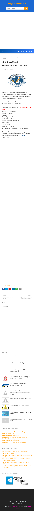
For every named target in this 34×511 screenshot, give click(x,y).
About (15, 501)
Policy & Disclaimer (17, 503)
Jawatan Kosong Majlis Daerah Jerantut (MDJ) (21, 420)
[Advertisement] (17, 30)
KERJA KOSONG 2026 (17, 3)
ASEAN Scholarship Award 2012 (18, 356)
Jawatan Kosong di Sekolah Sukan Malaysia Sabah (19, 370)
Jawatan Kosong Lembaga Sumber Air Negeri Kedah (20, 399)
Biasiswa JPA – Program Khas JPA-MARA (14, 442)
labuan (13, 285)
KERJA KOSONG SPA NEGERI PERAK (19, 405)
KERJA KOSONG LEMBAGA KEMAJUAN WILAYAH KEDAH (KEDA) (20, 377)
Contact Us (23, 501)
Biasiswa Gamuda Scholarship (10, 440)
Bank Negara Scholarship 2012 (18, 363)
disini (23, 135)
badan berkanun (10, 57)
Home (3, 57)
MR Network (5, 69)
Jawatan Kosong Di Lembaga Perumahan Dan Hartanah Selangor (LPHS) (20, 392)
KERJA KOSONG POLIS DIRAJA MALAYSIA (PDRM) (20, 413)
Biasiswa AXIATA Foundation (10, 435)
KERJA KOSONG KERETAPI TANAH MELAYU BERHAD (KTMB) (19, 384)
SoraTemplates (13, 506)
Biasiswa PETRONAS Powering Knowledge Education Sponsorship (14, 438)
